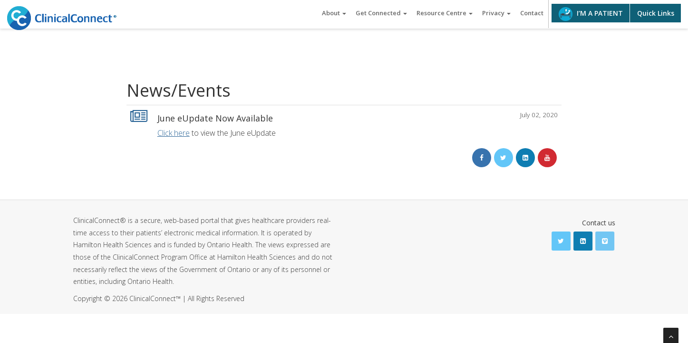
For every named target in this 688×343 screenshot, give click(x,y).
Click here (173, 133)
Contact (531, 13)
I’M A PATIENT (591, 14)
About (334, 13)
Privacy (496, 13)
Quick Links (655, 13)
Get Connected (381, 13)
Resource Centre (445, 13)
